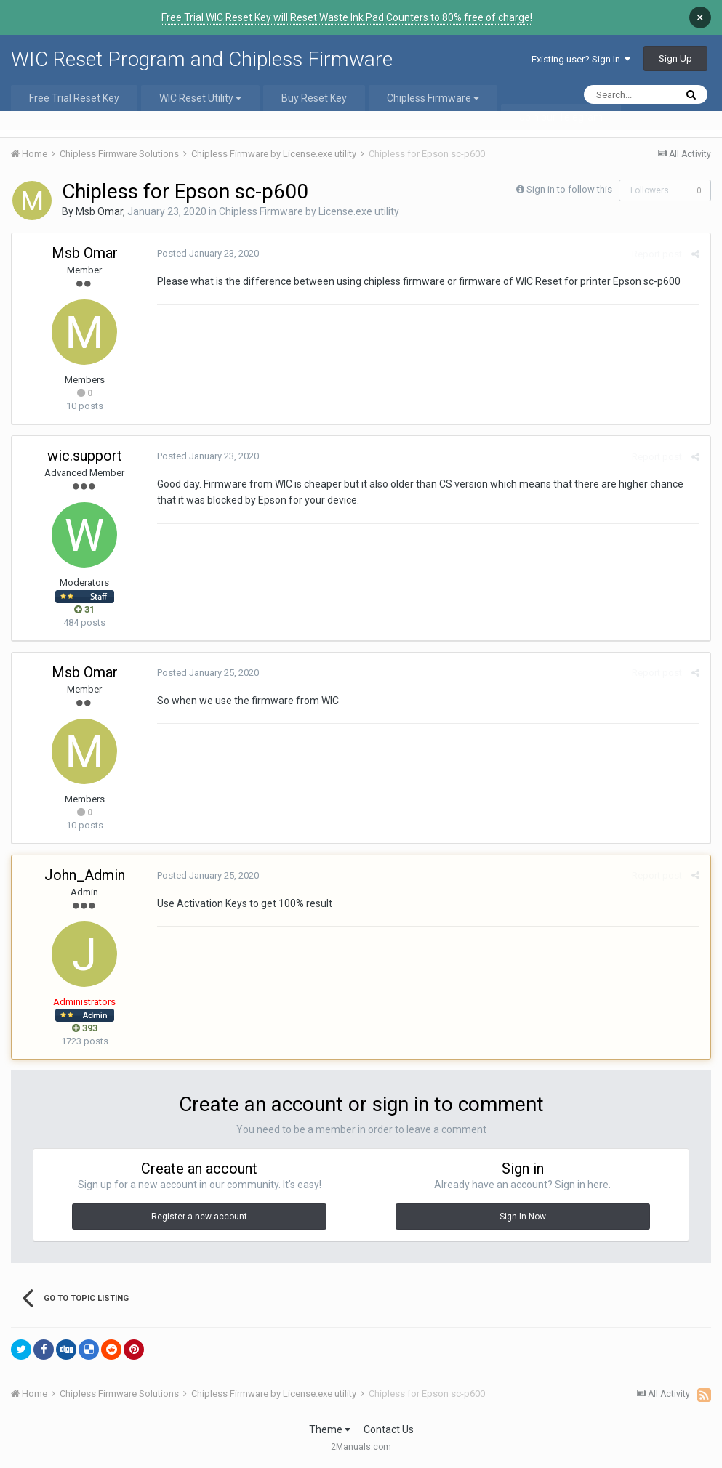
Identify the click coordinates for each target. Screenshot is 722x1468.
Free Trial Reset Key (74, 98)
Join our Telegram (561, 117)
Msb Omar (99, 211)
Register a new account (199, 1216)
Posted (208, 253)
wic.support (84, 455)
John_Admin (84, 875)
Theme (329, 1429)
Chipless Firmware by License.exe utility (309, 211)
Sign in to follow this (569, 189)
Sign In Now (523, 1216)
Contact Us (389, 1429)
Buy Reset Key (314, 98)
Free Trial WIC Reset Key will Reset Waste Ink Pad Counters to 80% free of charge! (346, 17)
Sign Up (675, 58)
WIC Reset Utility (200, 98)
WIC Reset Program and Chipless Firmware (202, 59)
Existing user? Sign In (581, 59)
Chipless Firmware (433, 98)
